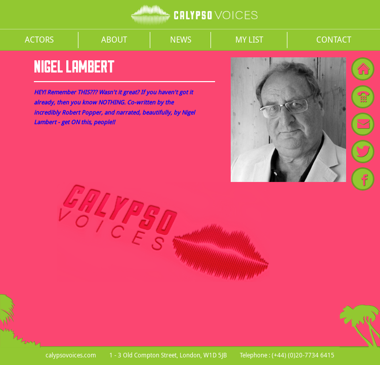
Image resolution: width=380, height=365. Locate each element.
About (114, 39)
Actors (39, 39)
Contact (333, 39)
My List (249, 39)
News (180, 39)
